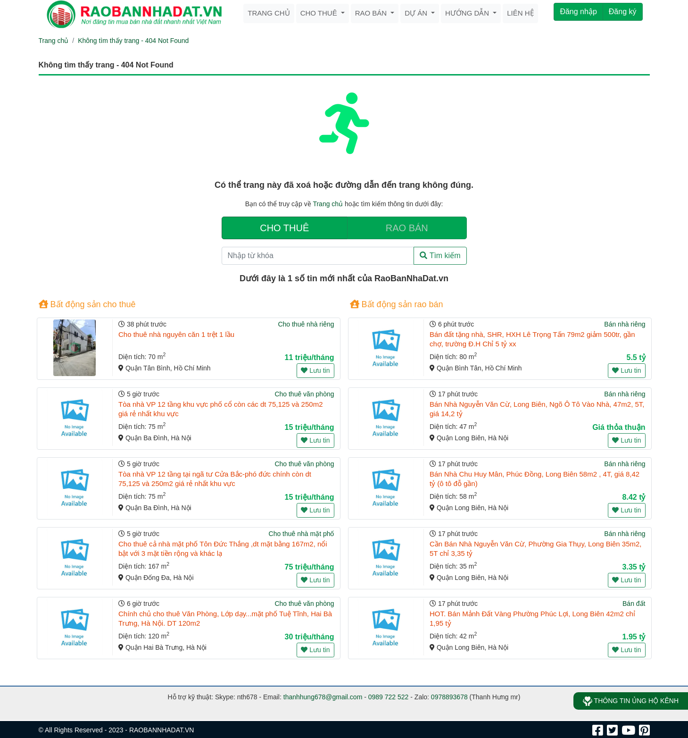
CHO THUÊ (284, 228)
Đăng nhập (578, 12)
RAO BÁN (407, 228)
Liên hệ (520, 13)
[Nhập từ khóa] (318, 256)
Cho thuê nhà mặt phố (301, 533)
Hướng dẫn (468, 13)
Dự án (417, 13)
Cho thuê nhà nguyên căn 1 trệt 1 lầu (176, 334)
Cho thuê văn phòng (304, 394)
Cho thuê (319, 13)
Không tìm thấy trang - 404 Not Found (133, 40)
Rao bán (372, 13)
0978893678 (449, 697)
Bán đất (633, 603)
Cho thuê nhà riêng (306, 324)
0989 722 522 (388, 697)
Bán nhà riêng (624, 324)
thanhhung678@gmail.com (323, 697)
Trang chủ (269, 13)
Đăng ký (623, 12)
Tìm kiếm (440, 256)
